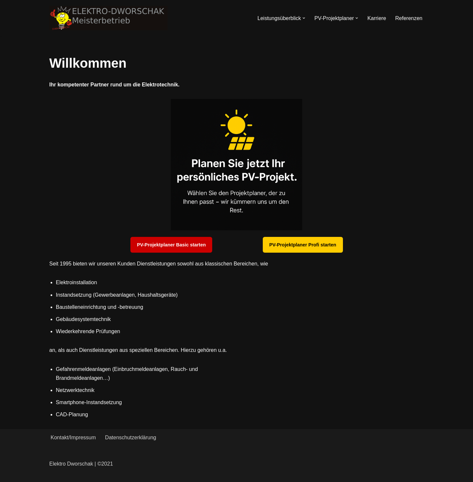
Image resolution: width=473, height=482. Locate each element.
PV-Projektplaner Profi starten (302, 244)
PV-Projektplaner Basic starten (171, 244)
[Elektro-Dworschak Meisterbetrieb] (108, 18)
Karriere (376, 18)
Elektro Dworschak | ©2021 (81, 464)
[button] (304, 18)
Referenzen (408, 18)
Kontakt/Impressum (73, 437)
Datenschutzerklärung (130, 437)
